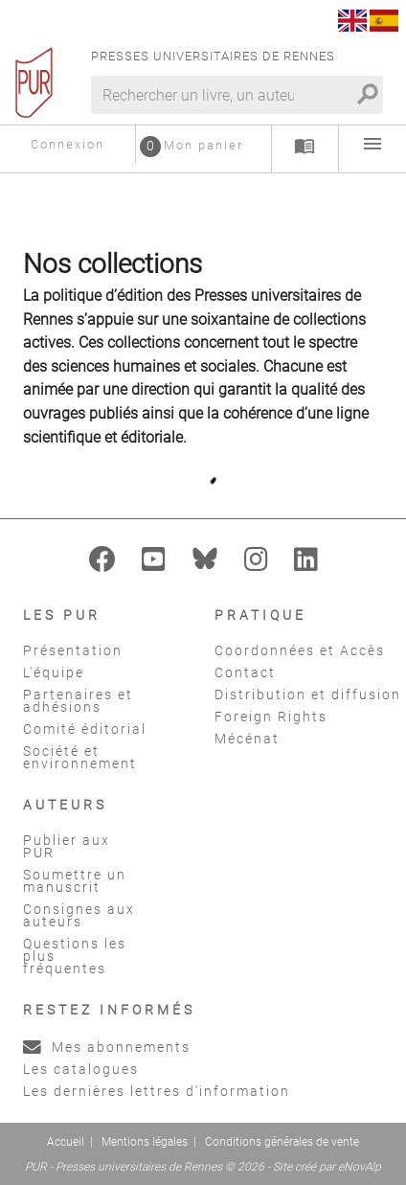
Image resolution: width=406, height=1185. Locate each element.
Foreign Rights (270, 716)
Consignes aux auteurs (79, 915)
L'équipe (53, 672)
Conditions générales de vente (282, 1142)
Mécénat (247, 738)
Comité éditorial (85, 729)
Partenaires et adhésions (78, 701)
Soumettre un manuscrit (74, 881)
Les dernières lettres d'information (156, 1091)
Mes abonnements (107, 1047)
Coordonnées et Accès (299, 650)
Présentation (73, 650)
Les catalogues (81, 1069)
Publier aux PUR (66, 846)
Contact (245, 672)
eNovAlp (359, 1167)
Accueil (65, 1142)
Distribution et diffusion (307, 694)
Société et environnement (80, 757)
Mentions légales (145, 1142)
